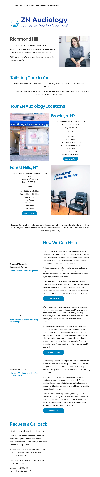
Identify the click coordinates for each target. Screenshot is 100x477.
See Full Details (70, 159)
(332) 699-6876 (25, 470)
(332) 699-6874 (23, 467)
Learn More (53, 410)
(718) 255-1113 (73, 125)
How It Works (54, 298)
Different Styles (54, 352)
